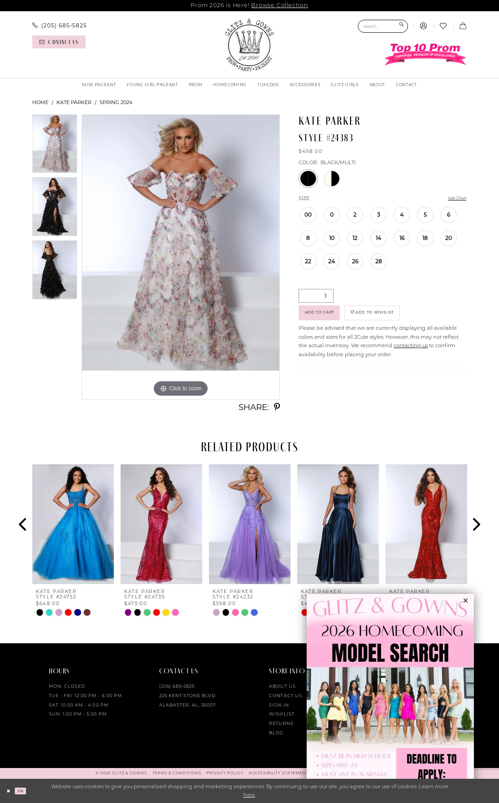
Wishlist (281, 713)
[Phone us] (59, 26)
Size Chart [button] (453, 199)
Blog (276, 732)
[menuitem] (59, 26)
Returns (281, 723)
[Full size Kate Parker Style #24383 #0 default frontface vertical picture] (180, 257)
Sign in (279, 705)
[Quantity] (316, 297)
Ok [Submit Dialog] (25, 790)
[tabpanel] (55, 146)
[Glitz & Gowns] (249, 45)
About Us (282, 686)
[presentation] (73, 524)
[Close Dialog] (10, 791)
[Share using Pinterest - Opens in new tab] (277, 407)
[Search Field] (383, 26)
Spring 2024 (116, 102)
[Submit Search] (401, 26)
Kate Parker (73, 102)
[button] (424, 26)
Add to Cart (325, 316)
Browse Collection (279, 5)
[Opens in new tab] (390, 698)
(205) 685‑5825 (177, 686)
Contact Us (285, 695)
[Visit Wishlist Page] (443, 26)
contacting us (411, 352)
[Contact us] (58, 41)
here (249, 795)
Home (40, 102)
